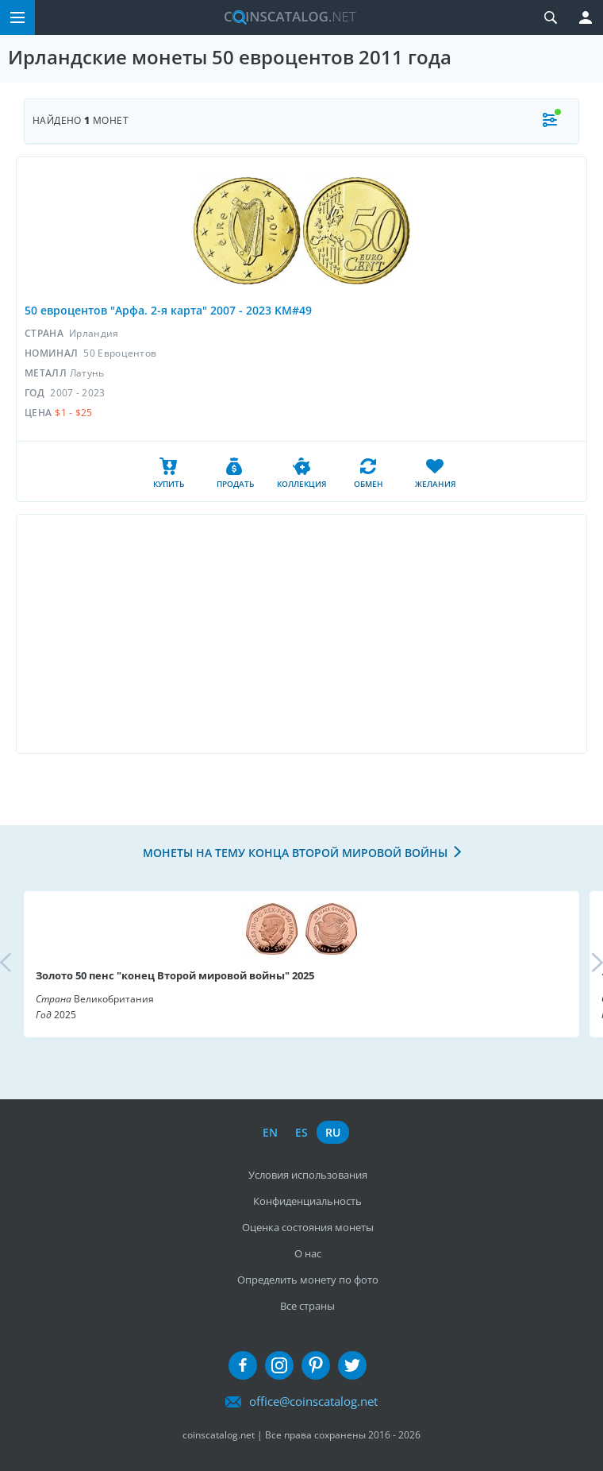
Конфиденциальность (307, 1201)
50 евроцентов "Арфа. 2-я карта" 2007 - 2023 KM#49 (168, 310)
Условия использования (307, 1175)
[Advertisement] (301, 634)
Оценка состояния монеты (308, 1227)
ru (332, 1132)
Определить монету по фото (307, 1279)
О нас (307, 1253)
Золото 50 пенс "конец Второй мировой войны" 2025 (175, 975)
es (301, 1132)
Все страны (307, 1306)
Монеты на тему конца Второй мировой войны (295, 852)
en (270, 1132)
